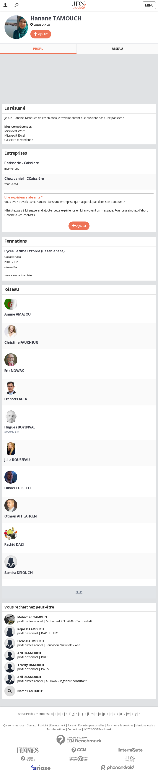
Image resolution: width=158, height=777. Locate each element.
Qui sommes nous (13, 725)
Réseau (117, 48)
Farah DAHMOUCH (30, 641)
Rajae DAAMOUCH (30, 629)
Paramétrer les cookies (120, 725)
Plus (79, 592)
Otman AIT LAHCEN (20, 516)
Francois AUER (15, 399)
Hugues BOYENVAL (19, 427)
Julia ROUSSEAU (17, 459)
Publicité (43, 725)
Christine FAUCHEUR (21, 342)
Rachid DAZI (14, 544)
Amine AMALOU (17, 314)
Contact (31, 725)
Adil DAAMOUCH (29, 653)
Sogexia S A (11, 431)
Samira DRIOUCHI (18, 572)
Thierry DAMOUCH (30, 665)
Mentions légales (145, 725)
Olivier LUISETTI (17, 488)
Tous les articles (56, 729)
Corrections (74, 729)
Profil (38, 48)
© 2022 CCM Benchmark (97, 729)
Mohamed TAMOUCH (32, 617)
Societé (71, 725)
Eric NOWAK (14, 370)
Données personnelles (91, 725)
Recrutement (57, 725)
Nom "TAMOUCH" (30, 691)
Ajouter (43, 34)
